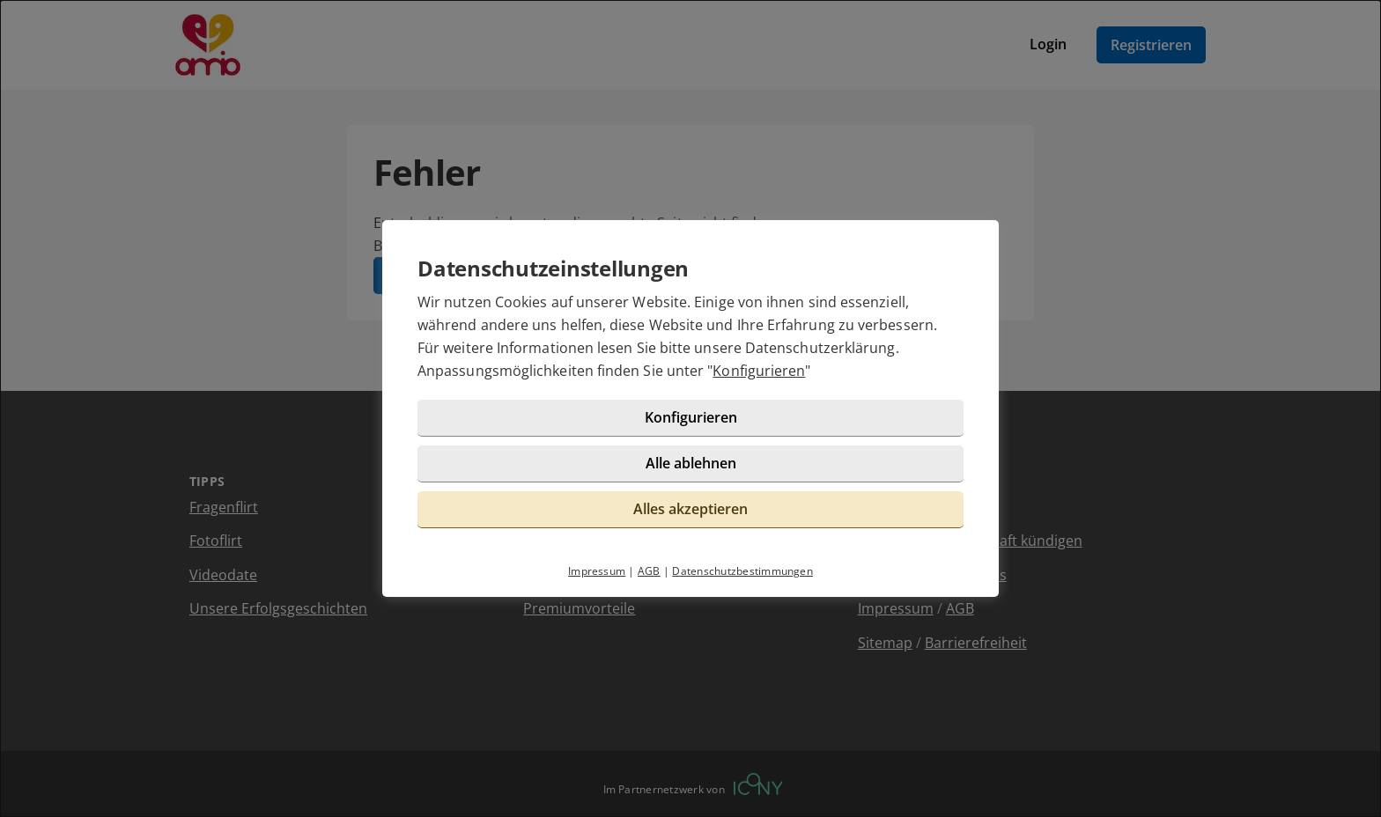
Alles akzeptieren (690, 509)
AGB (649, 570)
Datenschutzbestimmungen (742, 570)
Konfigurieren (759, 370)
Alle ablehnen (691, 463)
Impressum (596, 570)
